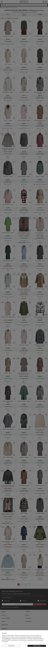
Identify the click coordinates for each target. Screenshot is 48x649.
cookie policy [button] (8, 638)
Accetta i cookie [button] (36, 645)
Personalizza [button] (11, 645)
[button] (47, 631)
